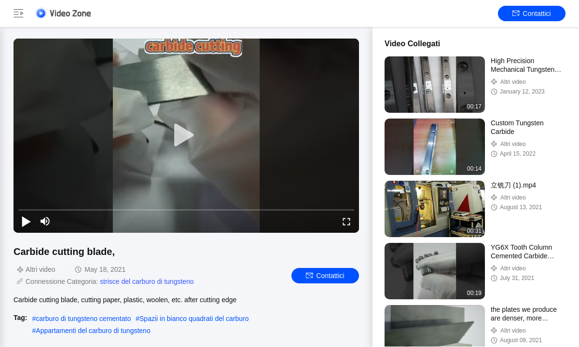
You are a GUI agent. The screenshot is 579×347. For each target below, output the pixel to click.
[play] (186, 135)
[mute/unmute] (45, 221)
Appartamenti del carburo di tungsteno (93, 330)
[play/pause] (26, 221)
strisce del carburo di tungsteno (147, 281)
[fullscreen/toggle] (346, 221)
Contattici (531, 13)
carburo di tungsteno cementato (83, 318)
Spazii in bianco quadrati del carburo (193, 318)
